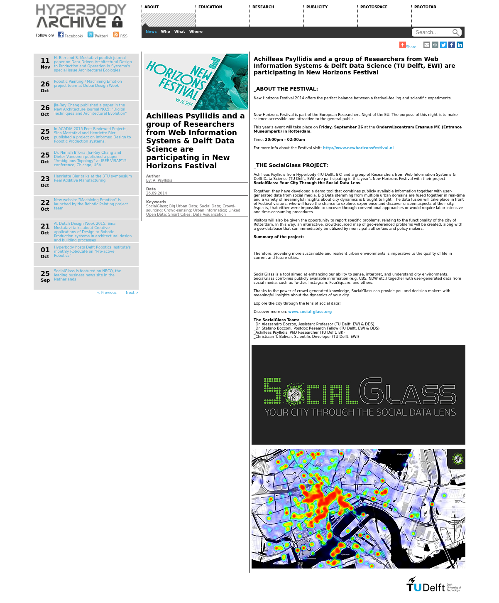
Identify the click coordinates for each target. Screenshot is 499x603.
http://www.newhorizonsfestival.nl (358, 148)
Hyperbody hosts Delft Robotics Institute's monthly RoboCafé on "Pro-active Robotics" (92, 251)
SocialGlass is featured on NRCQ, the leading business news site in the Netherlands (87, 275)
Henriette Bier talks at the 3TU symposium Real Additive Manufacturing (93, 178)
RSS (120, 34)
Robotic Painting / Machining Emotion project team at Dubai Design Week (88, 83)
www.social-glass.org (310, 312)
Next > (132, 292)
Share (407, 45)
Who (165, 32)
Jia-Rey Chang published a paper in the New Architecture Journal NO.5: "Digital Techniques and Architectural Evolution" (90, 109)
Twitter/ (98, 34)
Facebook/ (70, 34)
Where (196, 32)
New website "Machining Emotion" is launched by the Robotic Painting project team (91, 204)
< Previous (107, 292)
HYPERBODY (81, 16)
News (151, 32)
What (179, 32)
